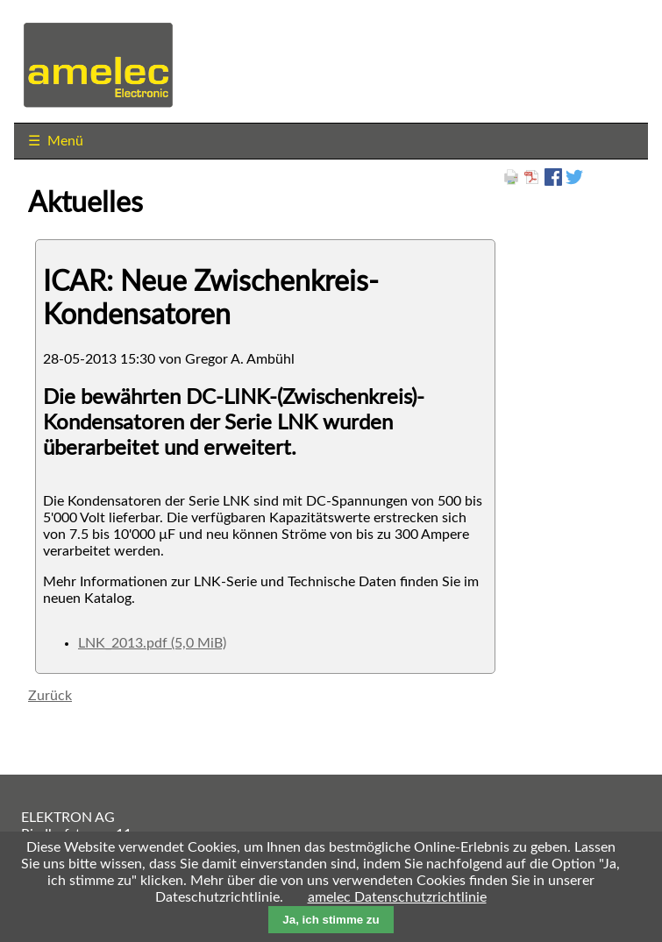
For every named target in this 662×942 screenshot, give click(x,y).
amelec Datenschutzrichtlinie (397, 897)
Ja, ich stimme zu (330, 919)
